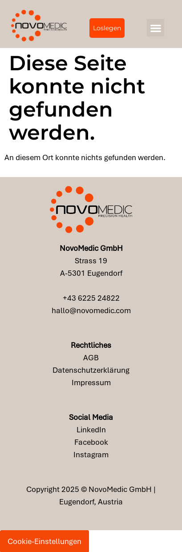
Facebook (91, 442)
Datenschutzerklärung (91, 370)
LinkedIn (91, 430)
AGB (91, 358)
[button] (155, 27)
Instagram (91, 454)
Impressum (91, 382)
